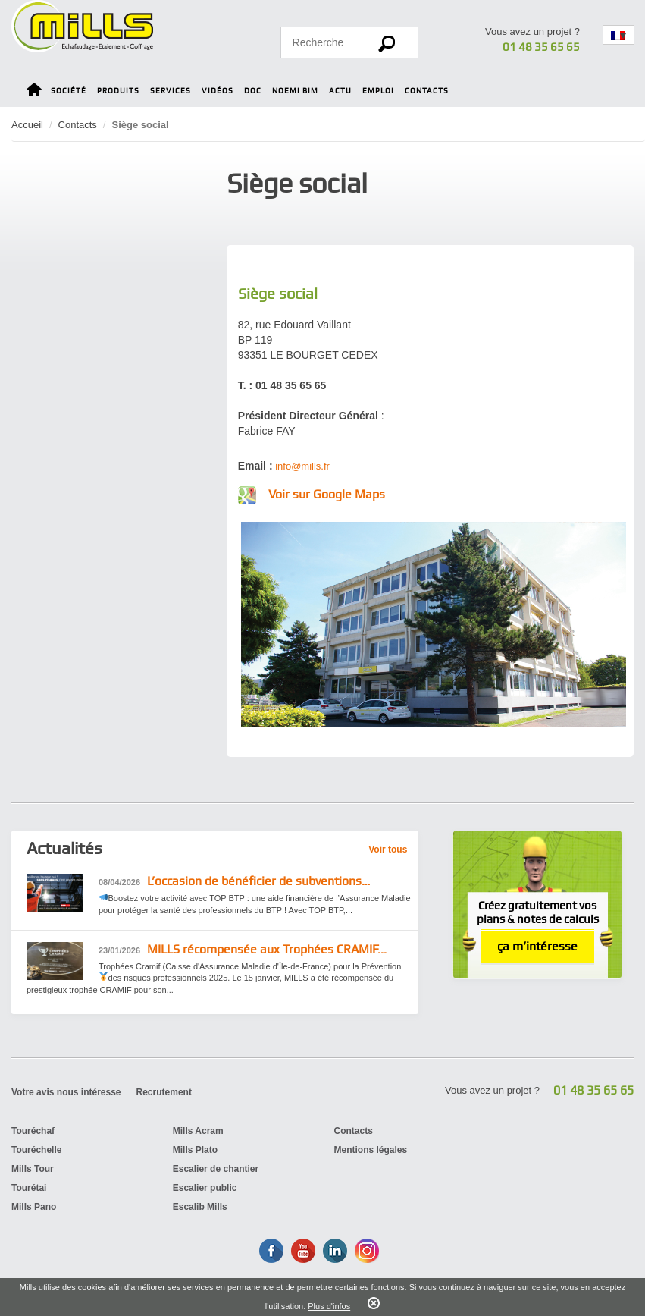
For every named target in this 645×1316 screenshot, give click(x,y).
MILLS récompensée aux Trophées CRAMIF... (243, 950)
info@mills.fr (302, 466)
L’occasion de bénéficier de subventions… (234, 882)
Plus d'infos (329, 1306)
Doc (252, 90)
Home (34, 92)
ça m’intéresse (537, 946)
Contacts (427, 90)
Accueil (27, 124)
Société (68, 90)
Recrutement (164, 1092)
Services (170, 90)
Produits (118, 90)
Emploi (378, 90)
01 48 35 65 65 (541, 47)
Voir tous (387, 849)
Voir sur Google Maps (326, 494)
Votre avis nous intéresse (66, 1092)
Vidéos (217, 90)
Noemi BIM (295, 90)
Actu (340, 90)
